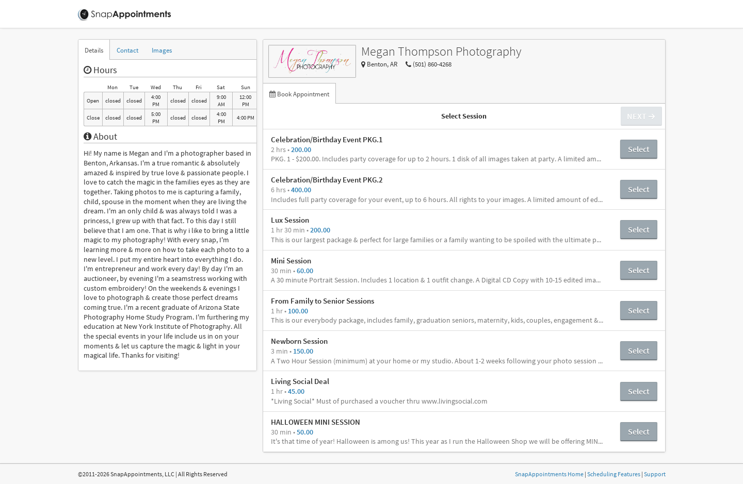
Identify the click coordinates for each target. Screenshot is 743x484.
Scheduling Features (613, 474)
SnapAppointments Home (549, 474)
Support (655, 474)
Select (639, 149)
